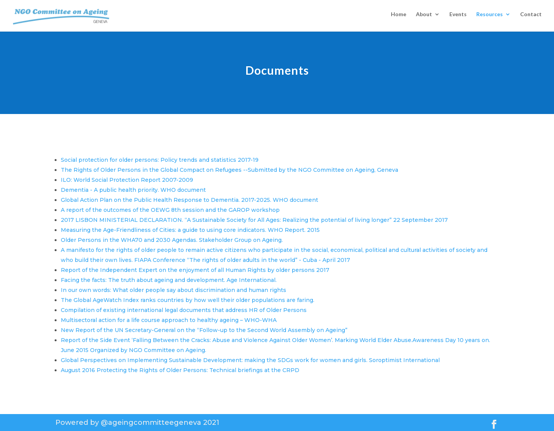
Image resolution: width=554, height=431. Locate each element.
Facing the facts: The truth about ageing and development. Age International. (169, 280)
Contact (531, 17)
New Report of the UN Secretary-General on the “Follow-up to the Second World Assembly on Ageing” (204, 330)
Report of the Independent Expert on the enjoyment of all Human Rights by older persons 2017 (195, 270)
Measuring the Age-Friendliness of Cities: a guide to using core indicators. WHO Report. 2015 (190, 229)
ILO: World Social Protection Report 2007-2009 (127, 179)
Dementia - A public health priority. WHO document (133, 189)
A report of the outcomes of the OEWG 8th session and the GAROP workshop (170, 209)
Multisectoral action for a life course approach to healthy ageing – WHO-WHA (169, 320)
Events (458, 17)
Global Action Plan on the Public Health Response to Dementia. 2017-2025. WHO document (189, 199)
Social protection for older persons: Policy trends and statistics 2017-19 (160, 159)
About (424, 17)
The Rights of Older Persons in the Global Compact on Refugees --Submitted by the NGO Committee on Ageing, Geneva (229, 169)
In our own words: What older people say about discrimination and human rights (173, 290)
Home (398, 17)
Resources (489, 17)
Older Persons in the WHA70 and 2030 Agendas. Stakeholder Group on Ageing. (172, 239)
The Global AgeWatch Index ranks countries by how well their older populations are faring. (187, 300)
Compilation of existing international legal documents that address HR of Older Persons (184, 310)
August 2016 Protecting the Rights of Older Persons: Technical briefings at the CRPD (180, 370)
